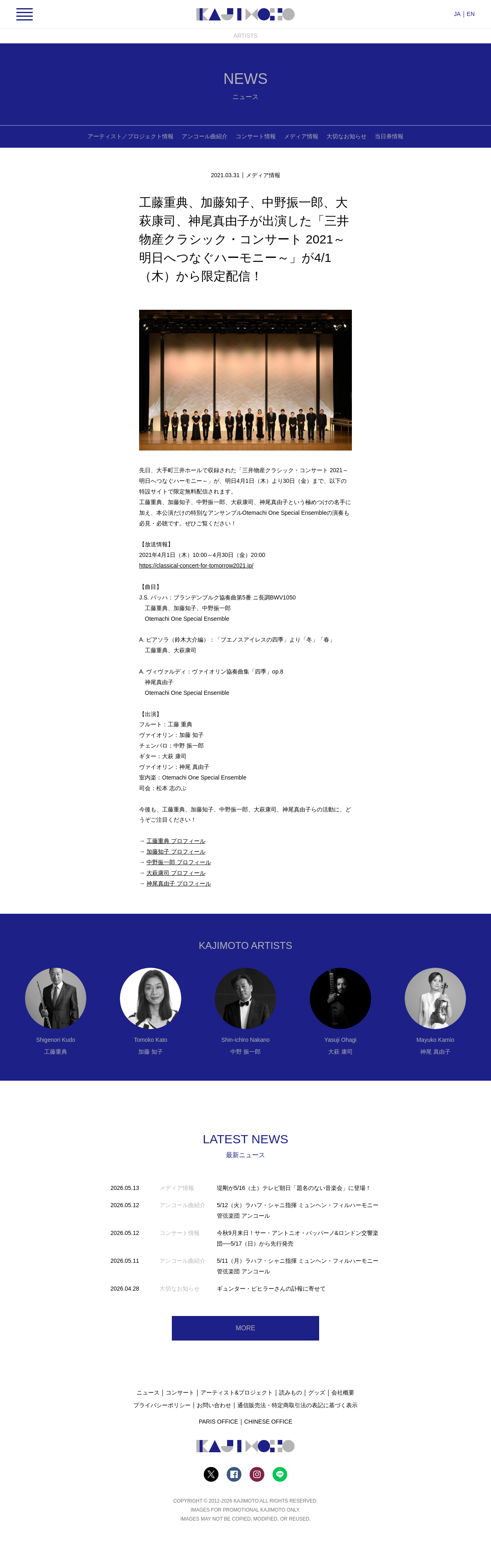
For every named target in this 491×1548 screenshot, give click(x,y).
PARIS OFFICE (218, 1421)
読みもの (290, 1392)
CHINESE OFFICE (268, 1421)
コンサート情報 (256, 136)
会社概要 (342, 1392)
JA (457, 14)
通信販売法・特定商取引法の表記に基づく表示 (297, 1405)
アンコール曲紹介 (204, 136)
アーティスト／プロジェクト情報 (130, 136)
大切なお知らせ (347, 136)
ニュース (148, 1392)
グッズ (316, 1392)
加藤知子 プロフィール (175, 851)
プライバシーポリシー (162, 1405)
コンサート (180, 1392)
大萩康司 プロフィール (175, 873)
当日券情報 (389, 136)
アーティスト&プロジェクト (236, 1392)
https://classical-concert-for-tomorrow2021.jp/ (196, 565)
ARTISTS (246, 35)
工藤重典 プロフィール (175, 841)
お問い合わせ (214, 1405)
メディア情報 (301, 136)
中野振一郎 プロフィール (178, 862)
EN (471, 14)
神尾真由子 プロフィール (178, 883)
